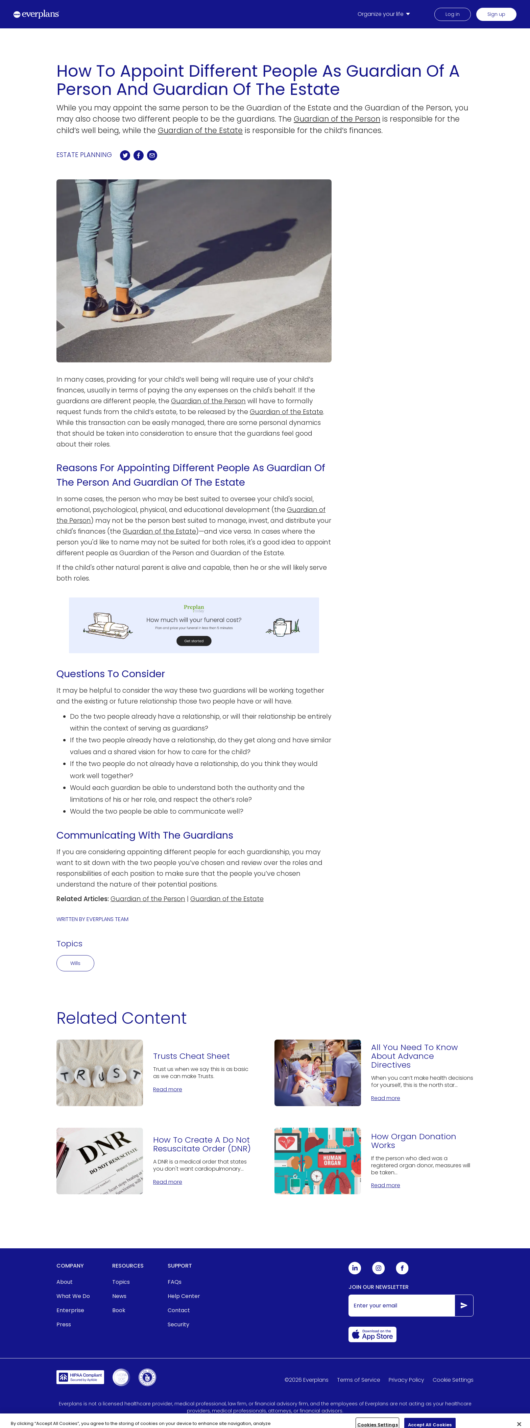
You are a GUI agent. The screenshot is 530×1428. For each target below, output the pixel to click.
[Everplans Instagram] (378, 1273)
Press (63, 1324)
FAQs (175, 1282)
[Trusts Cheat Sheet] (156, 1073)
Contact (179, 1310)
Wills (75, 963)
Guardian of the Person (337, 118)
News (119, 1296)
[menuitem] (385, 14)
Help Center (184, 1296)
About (64, 1282)
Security (178, 1324)
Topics (121, 1282)
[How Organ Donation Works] (374, 1161)
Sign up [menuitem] (496, 14)
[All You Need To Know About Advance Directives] (374, 1073)
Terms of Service (358, 1380)
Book (118, 1310)
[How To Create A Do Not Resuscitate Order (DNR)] (156, 1161)
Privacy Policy (406, 1380)
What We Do (73, 1296)
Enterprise (70, 1310)
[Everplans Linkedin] (354, 1273)
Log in (452, 14)
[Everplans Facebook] (402, 1273)
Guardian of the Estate (200, 130)
